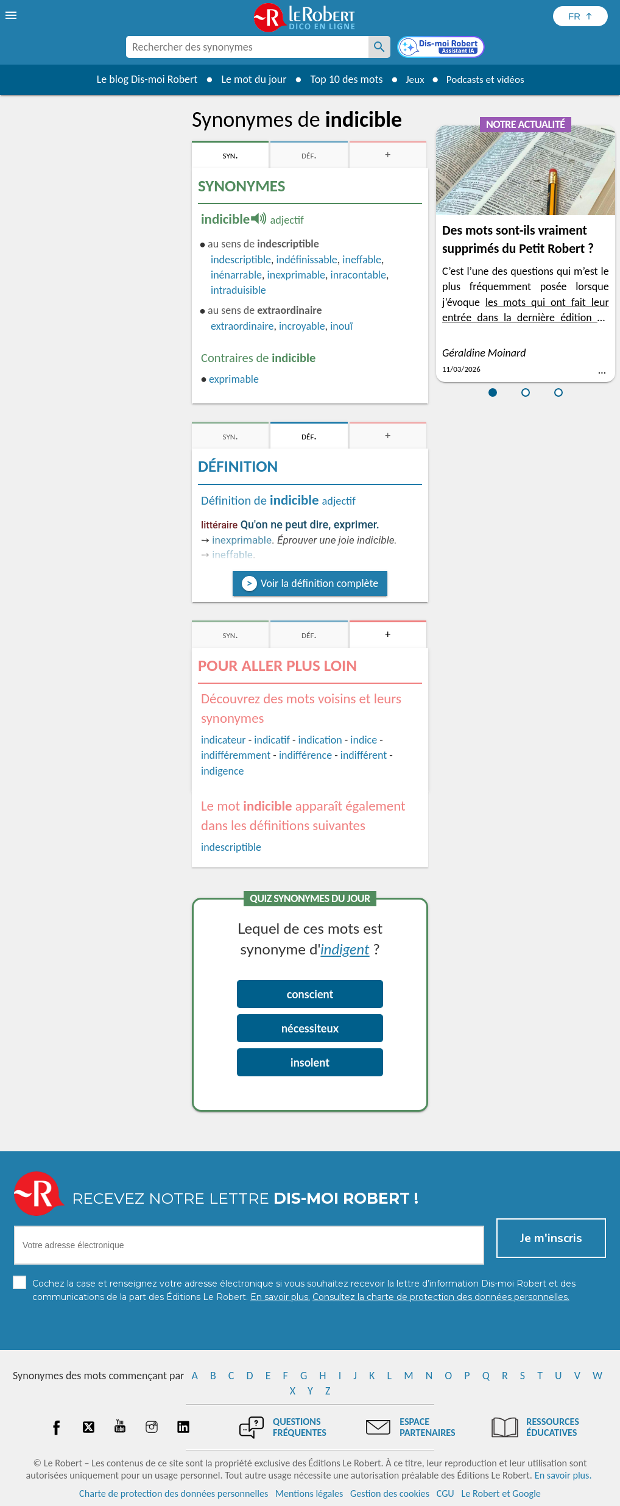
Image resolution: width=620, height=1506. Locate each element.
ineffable (361, 259)
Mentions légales (309, 1493)
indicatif (272, 740)
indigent (344, 948)
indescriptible (241, 259)
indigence (222, 771)
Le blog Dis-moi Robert (143, 79)
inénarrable (236, 275)
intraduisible (238, 290)
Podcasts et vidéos (486, 79)
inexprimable (296, 275)
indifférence (305, 755)
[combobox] (247, 47)
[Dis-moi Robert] (442, 48)
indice (363, 740)
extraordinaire (242, 326)
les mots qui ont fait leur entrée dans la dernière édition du (525, 317)
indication (320, 740)
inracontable (358, 275)
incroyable (302, 326)
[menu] (12, 15)
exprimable (234, 379)
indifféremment (235, 755)
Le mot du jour (250, 79)
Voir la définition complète (319, 583)
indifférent (363, 755)
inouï (341, 326)
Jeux (412, 79)
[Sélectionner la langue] (580, 16)
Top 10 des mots (342, 79)
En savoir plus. (563, 1475)
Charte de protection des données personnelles (173, 1493)
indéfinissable (307, 259)
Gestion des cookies (389, 1493)
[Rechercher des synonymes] (379, 47)
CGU (445, 1493)
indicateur (223, 740)
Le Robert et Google (501, 1493)
